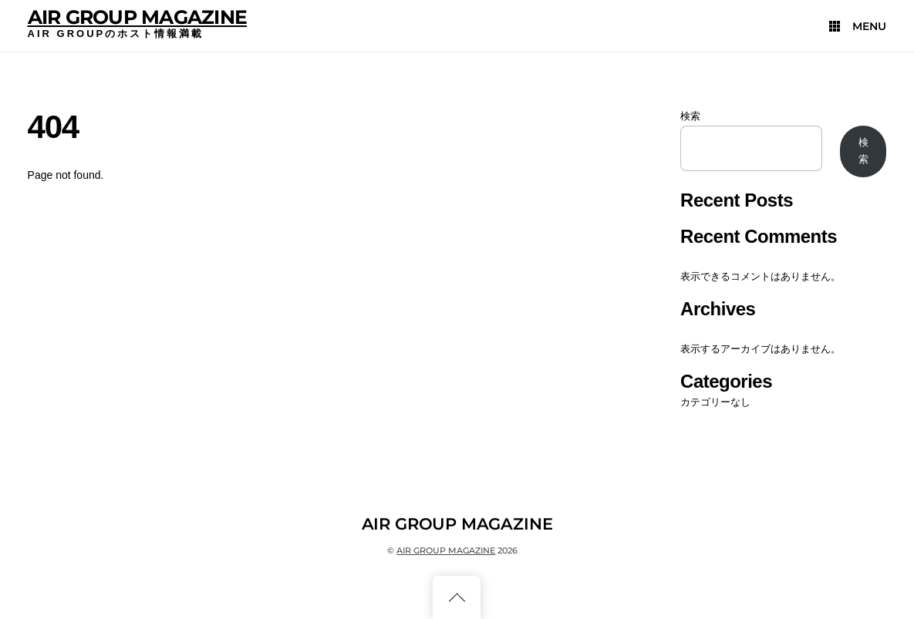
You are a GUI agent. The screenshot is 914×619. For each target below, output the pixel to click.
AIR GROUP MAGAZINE (138, 17)
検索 (690, 116)
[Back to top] (457, 597)
